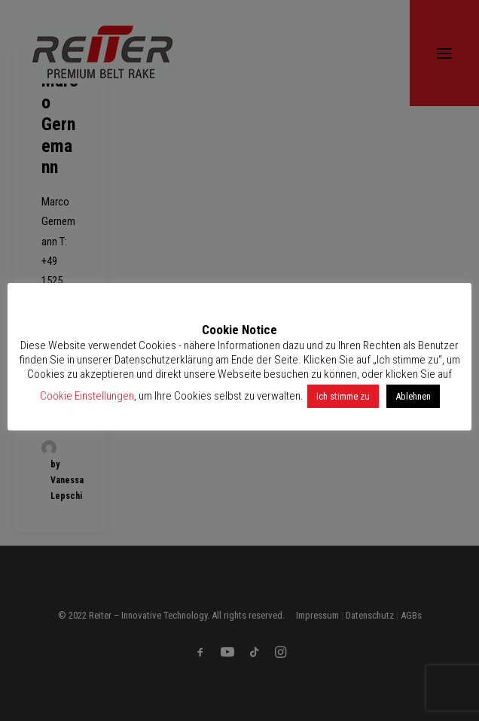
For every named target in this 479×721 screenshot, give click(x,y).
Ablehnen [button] (413, 396)
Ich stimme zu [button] (343, 396)
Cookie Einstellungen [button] (87, 396)
